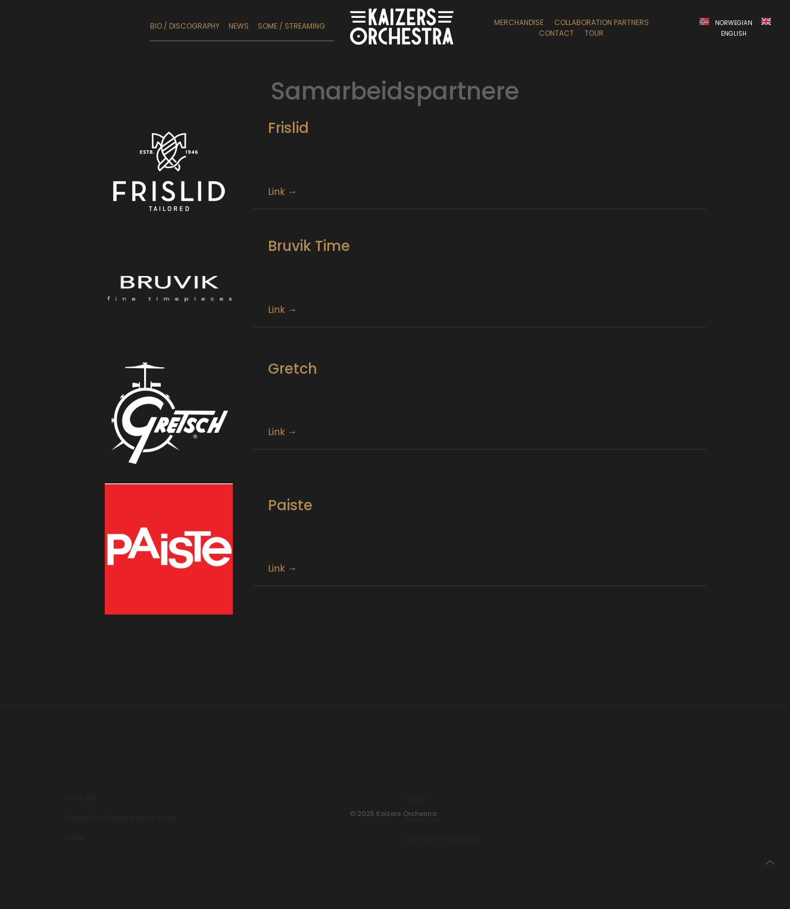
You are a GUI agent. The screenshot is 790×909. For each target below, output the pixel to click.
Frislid (288, 128)
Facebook (422, 820)
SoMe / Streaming (291, 26)
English (734, 33)
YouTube (80, 800)
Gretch (292, 369)
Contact (556, 33)
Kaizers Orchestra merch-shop (120, 819)
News (239, 26)
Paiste (290, 505)
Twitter (415, 801)
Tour (594, 33)
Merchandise (519, 22)
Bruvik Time (309, 246)
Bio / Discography (185, 26)
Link (276, 191)
